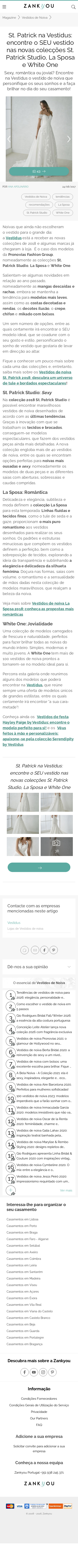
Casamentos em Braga (22, 1232)
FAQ (39, 1425)
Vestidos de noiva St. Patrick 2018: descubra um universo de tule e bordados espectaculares (38, 377)
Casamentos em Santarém (25, 1272)
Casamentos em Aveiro (22, 1252)
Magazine (9, 17)
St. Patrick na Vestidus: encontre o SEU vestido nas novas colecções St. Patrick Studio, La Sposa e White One (39, 776)
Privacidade (39, 1412)
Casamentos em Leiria (22, 1265)
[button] (42, 139)
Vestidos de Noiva (34, 17)
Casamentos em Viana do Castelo (30, 1311)
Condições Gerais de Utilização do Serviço (39, 1405)
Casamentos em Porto (22, 1226)
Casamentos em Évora (22, 1298)
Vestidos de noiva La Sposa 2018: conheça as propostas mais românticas (38, 609)
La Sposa (64, 204)
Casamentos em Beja (21, 1324)
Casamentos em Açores (23, 1291)
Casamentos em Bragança (25, 1344)
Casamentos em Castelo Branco (28, 1318)
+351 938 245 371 (52, 1472)
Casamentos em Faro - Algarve (27, 1239)
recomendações (39, 204)
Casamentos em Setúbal (23, 1245)
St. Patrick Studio (37, 212)
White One (63, 212)
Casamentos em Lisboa (22, 1219)
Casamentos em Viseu (22, 1285)
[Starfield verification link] (36, 1506)
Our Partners (39, 1418)
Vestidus (14, 238)
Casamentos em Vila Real (24, 1304)
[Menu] (4, 7)
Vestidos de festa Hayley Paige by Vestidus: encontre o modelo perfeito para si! (36, 722)
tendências (63, 196)
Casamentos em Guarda (23, 1331)
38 (57, 846)
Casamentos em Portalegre (25, 1337)
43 (39, 171)
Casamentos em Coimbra (24, 1258)
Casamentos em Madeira (23, 1278)
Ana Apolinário (18, 186)
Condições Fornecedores (39, 1399)
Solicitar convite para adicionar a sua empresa (39, 1448)
